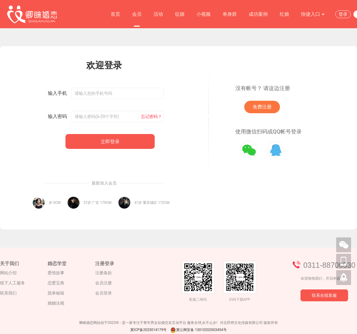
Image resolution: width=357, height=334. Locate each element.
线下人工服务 (12, 283)
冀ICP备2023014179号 (148, 330)
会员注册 (103, 283)
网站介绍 (8, 272)
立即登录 (110, 141)
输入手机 (57, 93)
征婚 (179, 14)
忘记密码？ (151, 116)
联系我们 (8, 293)
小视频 (203, 14)
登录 (343, 14)
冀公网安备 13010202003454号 (198, 330)
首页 (115, 14)
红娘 (284, 14)
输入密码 (57, 116)
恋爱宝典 (56, 283)
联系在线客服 (324, 295)
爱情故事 (56, 272)
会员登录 (103, 293)
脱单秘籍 (56, 293)
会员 (137, 14)
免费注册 (262, 107)
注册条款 (103, 272)
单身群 (230, 14)
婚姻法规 (56, 303)
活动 (158, 14)
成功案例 (258, 14)
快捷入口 (313, 14)
